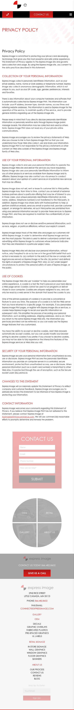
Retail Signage (37, 642)
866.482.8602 (48, 565)
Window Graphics (37, 652)
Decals (37, 624)
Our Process (37, 669)
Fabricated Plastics (37, 630)
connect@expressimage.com (37, 608)
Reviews (37, 675)
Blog (37, 678)
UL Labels (37, 636)
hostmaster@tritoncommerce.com (18, 417)
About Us (37, 664)
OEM (37, 619)
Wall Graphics (37, 649)
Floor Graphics (37, 656)
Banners (37, 659)
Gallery (37, 614)
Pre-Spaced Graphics (37, 633)
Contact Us (41, 14)
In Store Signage (37, 646)
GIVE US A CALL (37, 573)
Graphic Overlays (37, 627)
